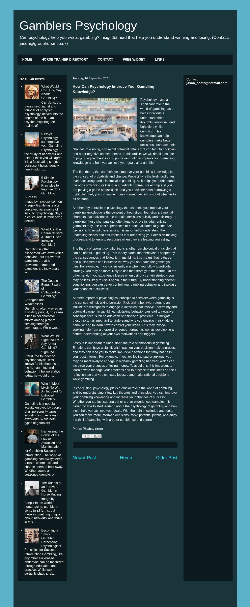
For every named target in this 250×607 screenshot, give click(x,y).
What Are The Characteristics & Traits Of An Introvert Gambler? (52, 237)
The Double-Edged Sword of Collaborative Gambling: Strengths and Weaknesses (43, 292)
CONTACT (105, 59)
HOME (27, 59)
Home (126, 457)
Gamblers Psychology (78, 25)
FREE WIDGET (134, 59)
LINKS (160, 59)
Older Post (166, 457)
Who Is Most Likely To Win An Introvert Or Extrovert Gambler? (51, 391)
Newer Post (84, 457)
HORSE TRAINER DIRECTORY (65, 59)
